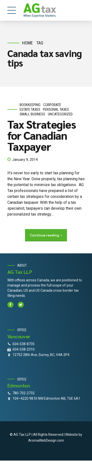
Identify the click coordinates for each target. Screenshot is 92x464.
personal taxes (56, 109)
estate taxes (30, 109)
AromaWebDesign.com (46, 440)
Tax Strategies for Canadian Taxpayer (41, 135)
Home (27, 42)
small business (32, 114)
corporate (52, 105)
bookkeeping (30, 105)
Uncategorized (60, 114)
